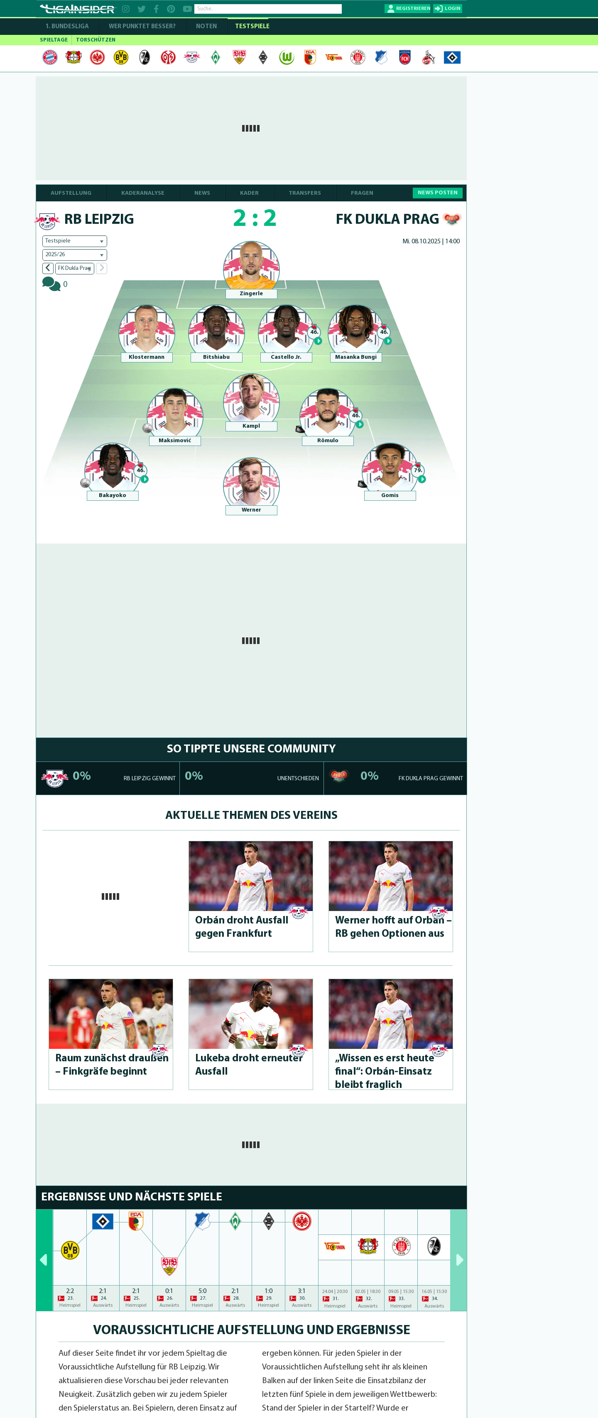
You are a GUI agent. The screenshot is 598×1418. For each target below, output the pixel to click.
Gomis (390, 495)
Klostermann (146, 357)
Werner (251, 510)
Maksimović (175, 441)
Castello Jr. (286, 357)
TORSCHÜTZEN (95, 40)
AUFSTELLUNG (71, 193)
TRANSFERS (305, 193)
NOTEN (206, 27)
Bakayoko (112, 495)
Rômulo (327, 441)
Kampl (251, 426)
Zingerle (251, 294)
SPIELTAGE (54, 40)
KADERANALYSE (142, 193)
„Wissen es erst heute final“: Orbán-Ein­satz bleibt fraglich (384, 1071)
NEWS (202, 193)
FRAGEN (362, 193)
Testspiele (251, 27)
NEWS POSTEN (438, 193)
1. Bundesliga (67, 27)
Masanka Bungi (356, 357)
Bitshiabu (216, 357)
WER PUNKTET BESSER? (142, 27)
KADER (249, 193)
